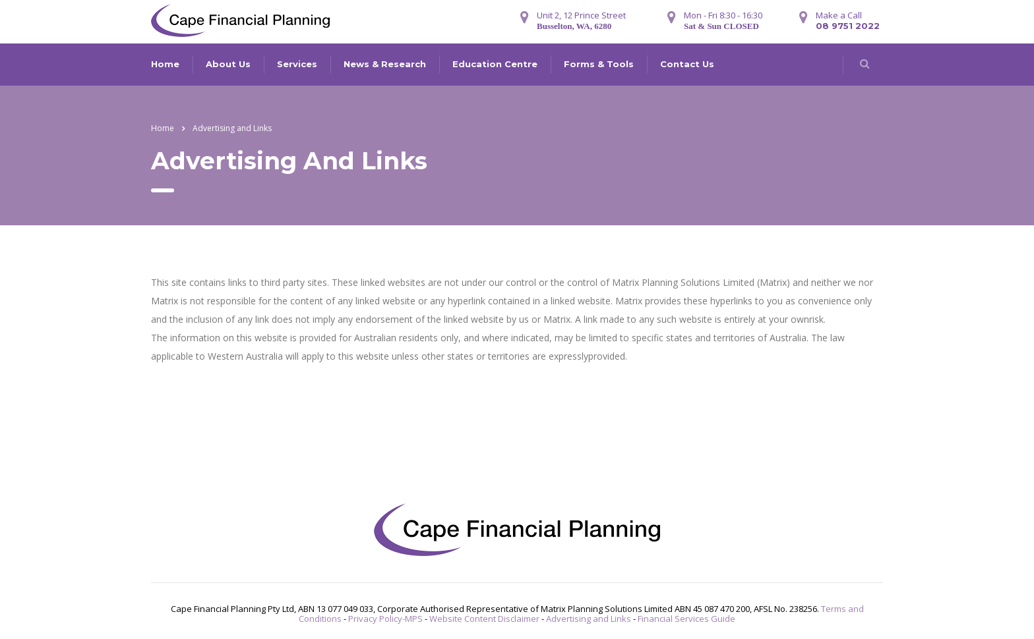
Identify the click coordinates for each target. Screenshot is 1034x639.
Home (165, 64)
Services (297, 64)
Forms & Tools (599, 64)
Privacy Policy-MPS (385, 619)
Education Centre (494, 64)
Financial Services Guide (686, 619)
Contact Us (687, 64)
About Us (228, 64)
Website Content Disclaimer (484, 619)
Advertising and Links (588, 619)
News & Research (385, 64)
